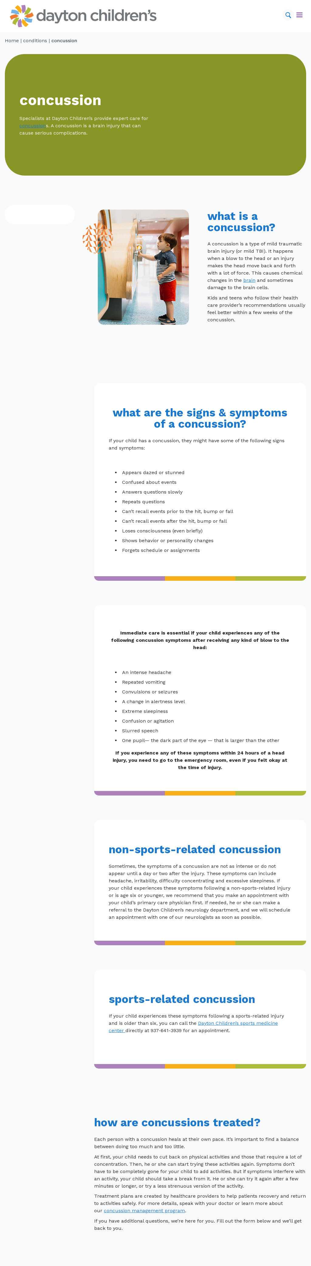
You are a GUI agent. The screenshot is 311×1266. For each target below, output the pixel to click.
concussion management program (144, 1210)
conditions (35, 40)
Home (12, 40)
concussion (32, 125)
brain (249, 280)
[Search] (288, 15)
